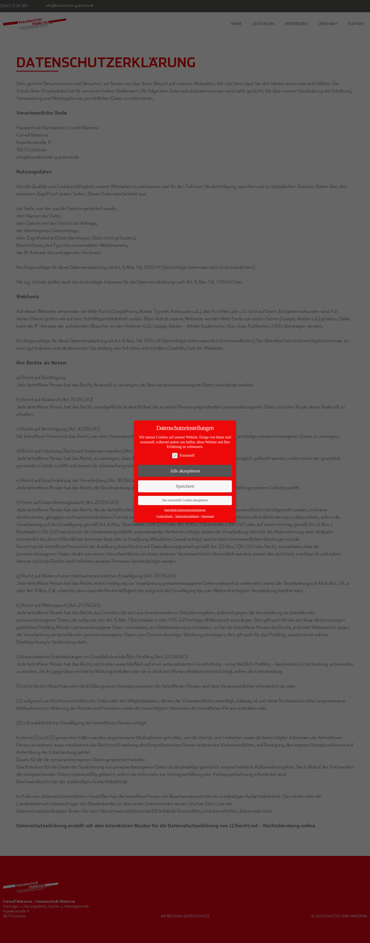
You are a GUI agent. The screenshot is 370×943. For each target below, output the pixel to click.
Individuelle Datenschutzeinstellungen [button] (185, 509)
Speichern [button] (185, 486)
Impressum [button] (208, 516)
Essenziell (183, 455)
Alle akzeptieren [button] (185, 471)
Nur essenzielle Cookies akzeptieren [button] (185, 500)
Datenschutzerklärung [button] (187, 516)
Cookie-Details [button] (164, 516)
